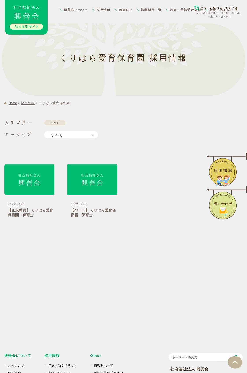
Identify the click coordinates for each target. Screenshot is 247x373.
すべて (55, 122)
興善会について (76, 10)
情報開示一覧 (151, 10)
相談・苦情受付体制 (185, 10)
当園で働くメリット (62, 365)
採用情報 (103, 10)
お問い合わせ (220, 10)
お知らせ (126, 10)
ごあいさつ (16, 365)
